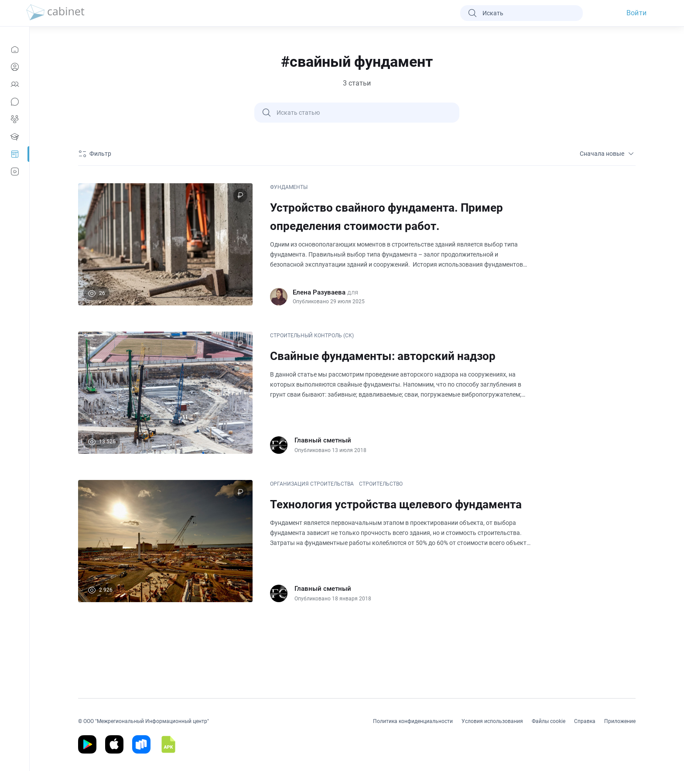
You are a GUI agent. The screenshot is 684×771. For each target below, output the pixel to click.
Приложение (620, 721)
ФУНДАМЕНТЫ (289, 187)
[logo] (55, 13)
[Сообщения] (14, 101)
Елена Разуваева (319, 292)
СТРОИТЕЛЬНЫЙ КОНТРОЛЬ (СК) (312, 335)
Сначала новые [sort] (608, 153)
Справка (584, 721)
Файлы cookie (548, 721)
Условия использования (492, 721)
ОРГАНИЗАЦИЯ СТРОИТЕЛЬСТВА (312, 484)
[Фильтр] (96, 153)
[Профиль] (14, 66)
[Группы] (14, 119)
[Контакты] (14, 84)
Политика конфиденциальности (413, 721)
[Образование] (14, 136)
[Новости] (14, 49)
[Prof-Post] (14, 154)
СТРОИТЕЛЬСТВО (381, 484)
